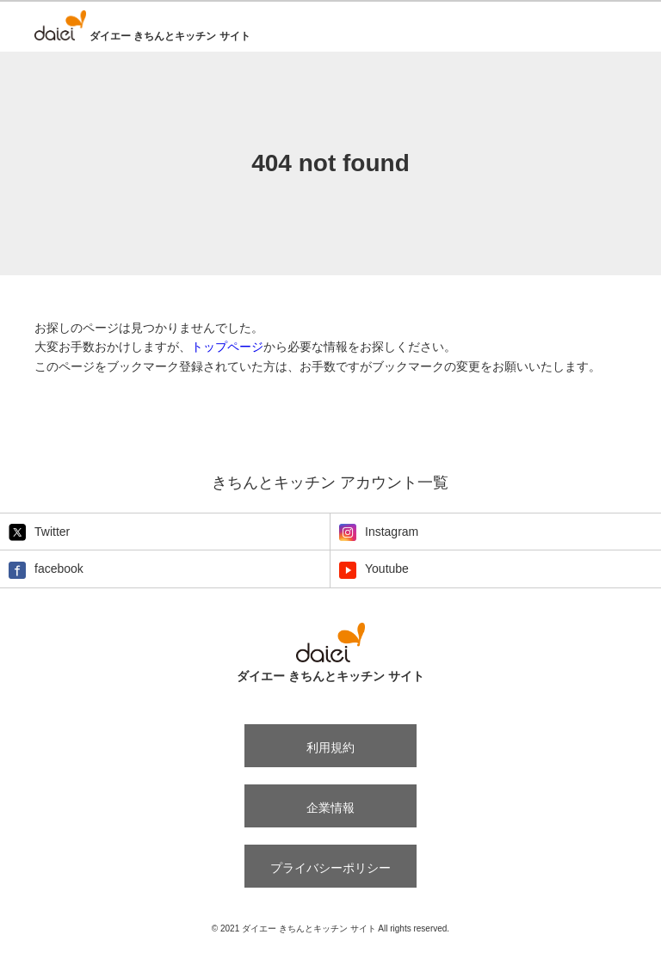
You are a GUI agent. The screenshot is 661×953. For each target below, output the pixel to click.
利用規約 (330, 747)
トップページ (227, 347)
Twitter (39, 532)
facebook (46, 570)
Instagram (378, 532)
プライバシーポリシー (330, 868)
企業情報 (330, 808)
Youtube (374, 570)
